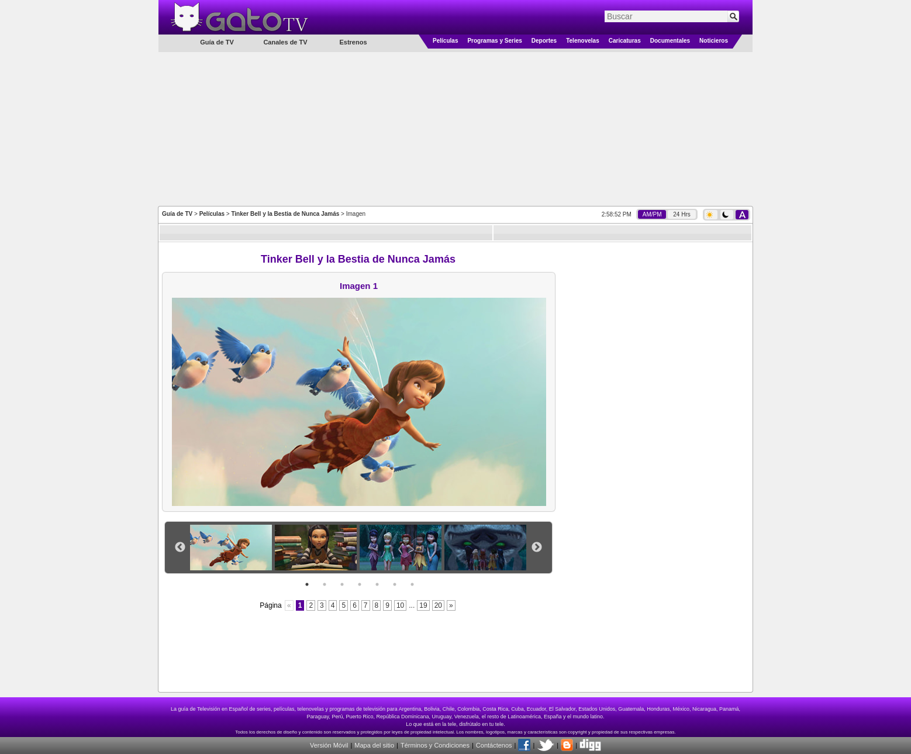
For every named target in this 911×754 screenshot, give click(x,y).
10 (400, 605)
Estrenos (353, 42)
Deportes (544, 40)
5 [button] (377, 584)
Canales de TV (285, 42)
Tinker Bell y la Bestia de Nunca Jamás (285, 214)
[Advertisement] (455, 128)
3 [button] (342, 584)
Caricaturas (625, 40)
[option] (232, 547)
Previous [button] (180, 547)
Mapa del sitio (374, 745)
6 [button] (395, 584)
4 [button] (359, 584)
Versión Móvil (329, 745)
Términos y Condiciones (435, 745)
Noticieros (713, 40)
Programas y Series (494, 40)
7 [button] (412, 584)
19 (423, 605)
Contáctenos (494, 745)
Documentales (670, 40)
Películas (445, 40)
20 (438, 605)
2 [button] (324, 584)
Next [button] (537, 547)
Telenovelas (582, 40)
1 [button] (307, 584)
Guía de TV (177, 214)
